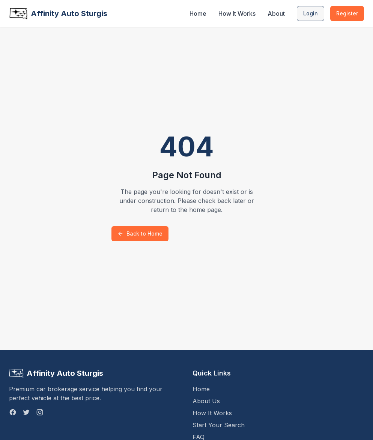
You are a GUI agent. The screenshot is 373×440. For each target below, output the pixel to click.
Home (198, 13)
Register (347, 13)
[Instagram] (40, 412)
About (276, 13)
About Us (206, 401)
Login (310, 13)
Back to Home (139, 233)
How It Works (237, 13)
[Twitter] (26, 412)
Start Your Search (219, 425)
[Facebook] (13, 412)
